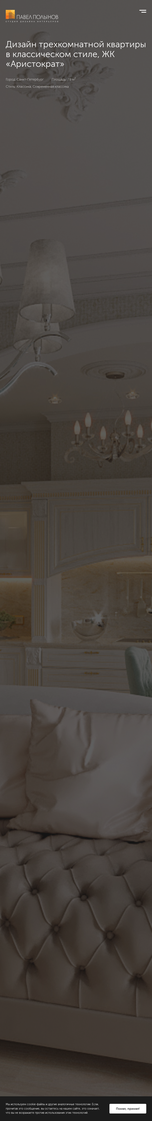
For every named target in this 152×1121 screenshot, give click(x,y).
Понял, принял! (128, 1109)
